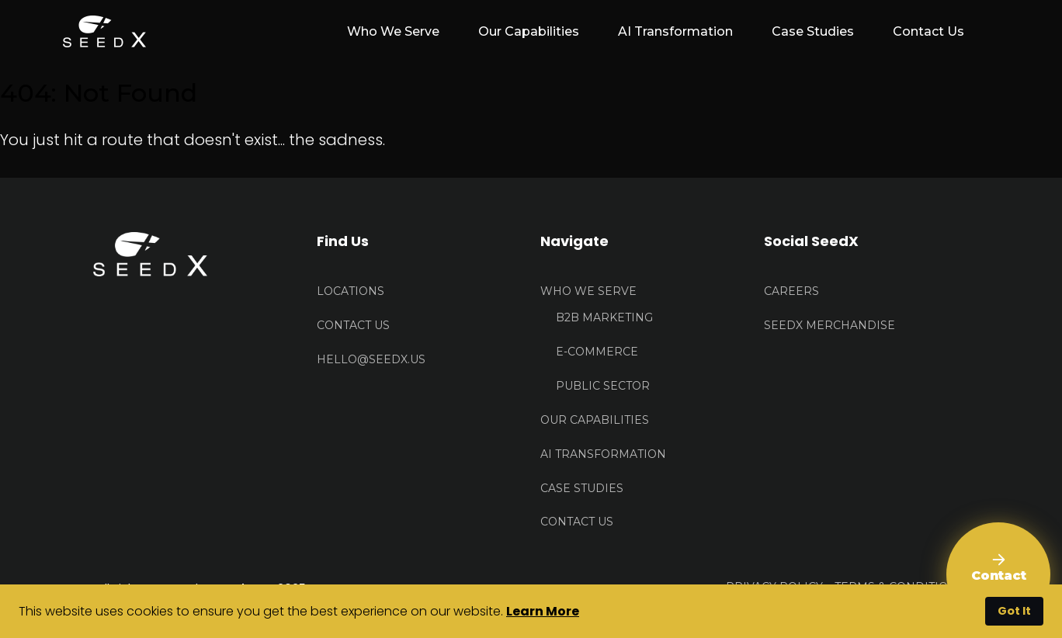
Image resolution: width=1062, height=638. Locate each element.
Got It (1014, 611)
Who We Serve (588, 291)
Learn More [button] (542, 611)
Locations (350, 291)
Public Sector (603, 386)
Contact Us (928, 31)
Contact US (353, 325)
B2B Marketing (604, 317)
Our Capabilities (528, 31)
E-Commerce (597, 352)
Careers (791, 291)
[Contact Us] (998, 574)
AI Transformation (675, 31)
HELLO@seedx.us (371, 359)
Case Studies (813, 31)
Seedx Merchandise (829, 325)
